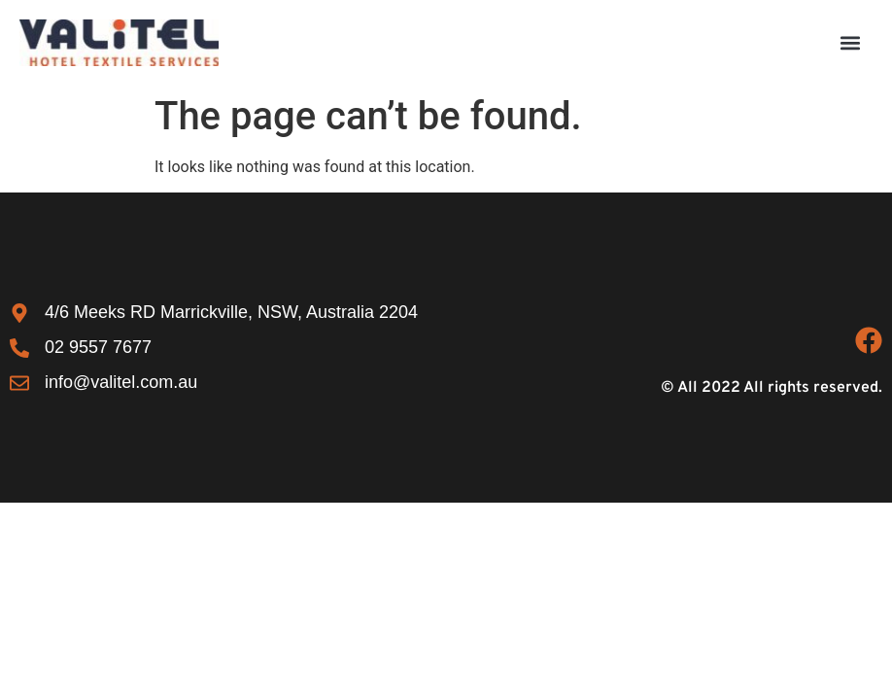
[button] (850, 42)
